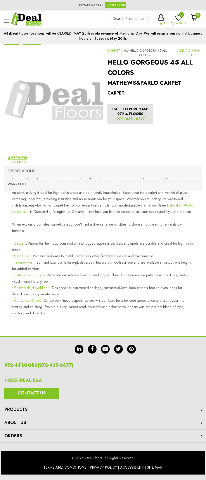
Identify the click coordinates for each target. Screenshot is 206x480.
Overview (17, 157)
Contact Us (115, 5)
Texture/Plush (24, 262)
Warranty (17, 184)
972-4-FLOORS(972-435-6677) (38, 365)
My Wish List (178, 19)
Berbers (20, 243)
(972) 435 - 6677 (130, 118)
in (79, 349)
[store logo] (26, 19)
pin (131, 349)
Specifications (21, 170)
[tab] (103, 158)
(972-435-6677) (90, 5)
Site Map (154, 467)
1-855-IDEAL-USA (23, 380)
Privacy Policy (103, 467)
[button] (189, 52)
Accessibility (132, 467)
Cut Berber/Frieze (27, 300)
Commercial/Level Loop (32, 287)
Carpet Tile (22, 256)
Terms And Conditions (65, 467)
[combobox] (130, 18)
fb (92, 349)
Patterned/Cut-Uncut (29, 275)
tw (118, 349)
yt (105, 349)
